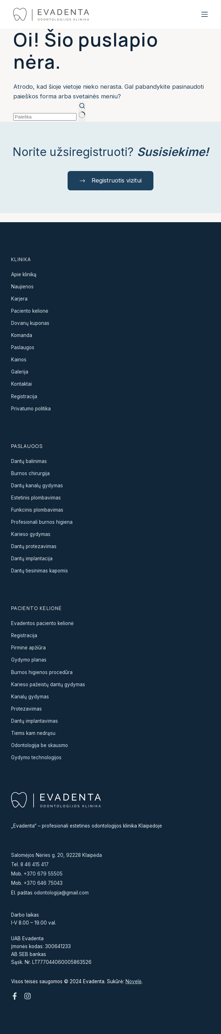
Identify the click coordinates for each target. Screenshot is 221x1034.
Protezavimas (26, 709)
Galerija (19, 372)
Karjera (19, 299)
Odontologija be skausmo (39, 745)
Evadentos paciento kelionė (42, 623)
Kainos (18, 359)
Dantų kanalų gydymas (37, 485)
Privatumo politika (31, 408)
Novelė (134, 981)
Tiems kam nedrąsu (33, 733)
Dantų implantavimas (34, 721)
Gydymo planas (28, 660)
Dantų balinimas (29, 461)
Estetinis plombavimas (36, 498)
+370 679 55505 (43, 874)
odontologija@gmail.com (61, 893)
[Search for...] (45, 117)
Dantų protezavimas (34, 546)
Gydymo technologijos (36, 757)
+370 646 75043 (43, 883)
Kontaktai (21, 384)
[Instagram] (27, 996)
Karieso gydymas (30, 534)
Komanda (21, 335)
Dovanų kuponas (30, 323)
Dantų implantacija (32, 558)
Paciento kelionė (29, 311)
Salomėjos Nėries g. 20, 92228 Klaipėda (56, 855)
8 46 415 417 (34, 864)
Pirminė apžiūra (28, 647)
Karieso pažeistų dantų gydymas (48, 684)
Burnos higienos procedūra (42, 672)
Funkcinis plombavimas (37, 510)
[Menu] (204, 14)
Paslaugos (22, 347)
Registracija (24, 396)
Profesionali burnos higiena (42, 522)
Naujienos (22, 286)
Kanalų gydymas (30, 696)
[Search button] (81, 112)
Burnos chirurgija (30, 473)
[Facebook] (14, 996)
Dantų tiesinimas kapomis (39, 571)
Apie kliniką (23, 274)
